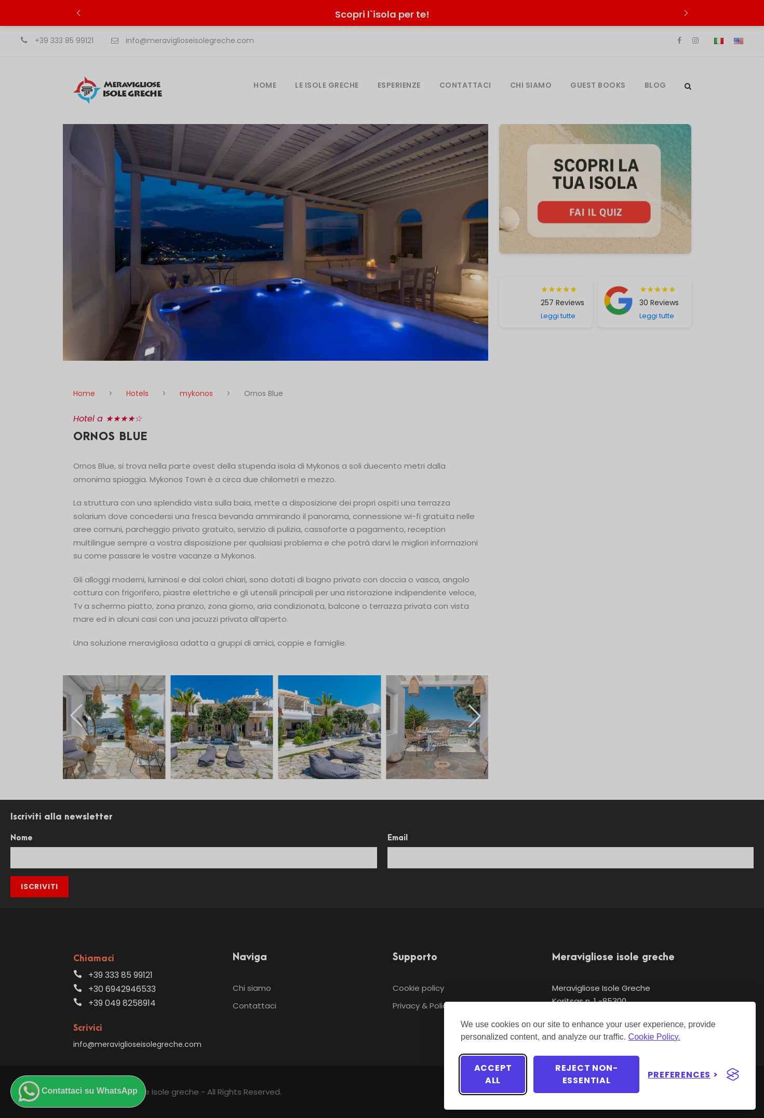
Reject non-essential (586, 1074)
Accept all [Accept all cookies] (493, 1074)
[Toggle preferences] (683, 1074)
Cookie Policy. (654, 1036)
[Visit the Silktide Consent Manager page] (733, 1074)
